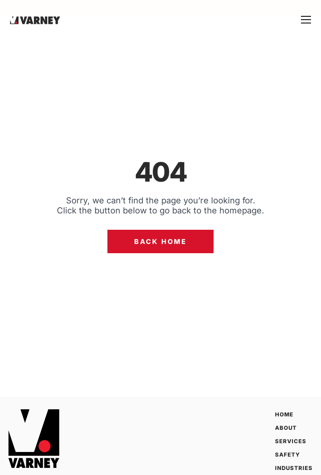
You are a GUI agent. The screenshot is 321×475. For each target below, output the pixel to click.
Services (290, 441)
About (286, 427)
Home (284, 414)
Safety (287, 454)
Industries (294, 468)
